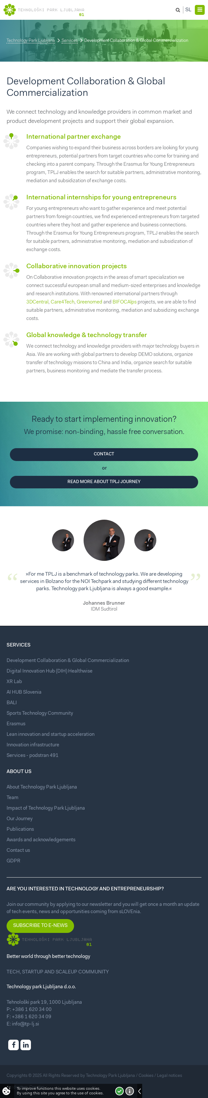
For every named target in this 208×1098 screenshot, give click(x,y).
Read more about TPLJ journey (104, 482)
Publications (20, 829)
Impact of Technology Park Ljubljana (46, 808)
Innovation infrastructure (33, 745)
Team (12, 797)
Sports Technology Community (40, 713)
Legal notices (169, 1076)
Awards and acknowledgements (41, 840)
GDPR (13, 861)
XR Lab (14, 681)
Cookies (146, 1076)
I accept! (119, 1091)
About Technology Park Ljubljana (42, 787)
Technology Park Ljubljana (31, 41)
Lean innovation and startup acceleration (50, 734)
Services (70, 41)
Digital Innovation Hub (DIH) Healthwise (49, 671)
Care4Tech (62, 302)
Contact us (18, 850)
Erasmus (16, 724)
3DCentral (37, 302)
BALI (12, 703)
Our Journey (20, 819)
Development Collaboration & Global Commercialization (68, 660)
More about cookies (129, 1091)
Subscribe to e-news (40, 925)
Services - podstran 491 (33, 755)
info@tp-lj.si (25, 1024)
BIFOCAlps (125, 302)
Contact (104, 454)
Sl (188, 10)
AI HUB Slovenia (24, 692)
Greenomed (89, 302)
